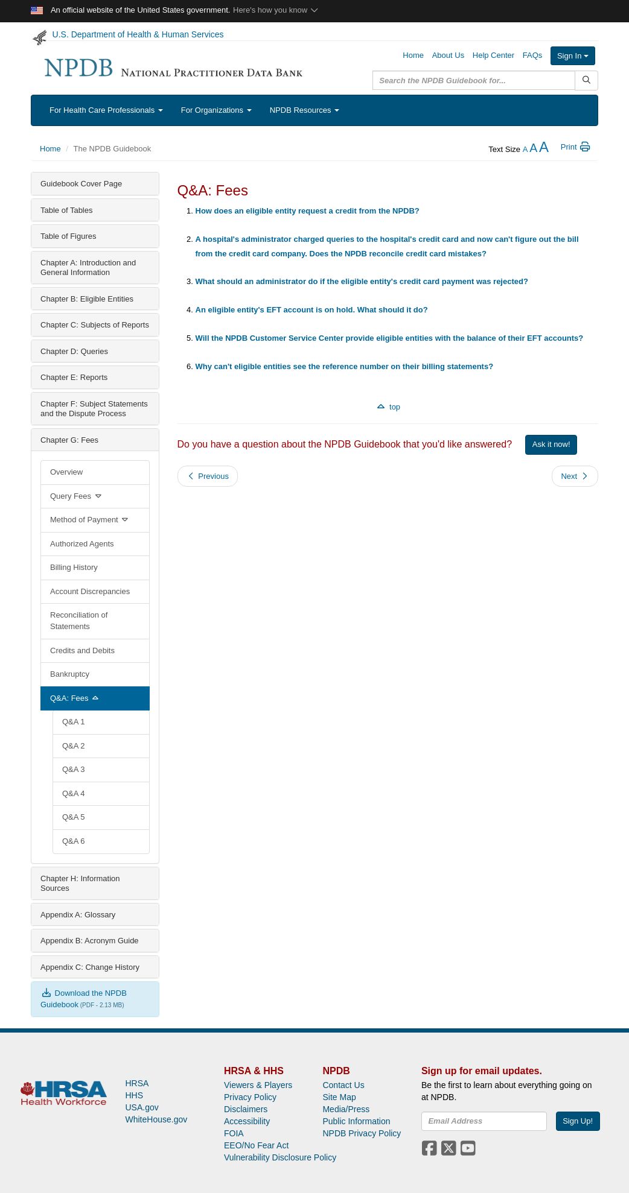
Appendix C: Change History (89, 967)
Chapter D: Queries (74, 351)
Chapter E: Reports (73, 377)
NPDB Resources (304, 110)
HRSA (136, 1083)
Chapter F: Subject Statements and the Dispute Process (94, 409)
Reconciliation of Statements (78, 620)
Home (413, 55)
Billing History (74, 567)
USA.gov (141, 1107)
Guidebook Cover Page (81, 183)
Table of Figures (68, 236)
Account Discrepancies (90, 591)
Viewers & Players (258, 1085)
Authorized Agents (82, 543)
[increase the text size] (544, 149)
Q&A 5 (73, 816)
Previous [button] (208, 476)
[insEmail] (484, 1121)
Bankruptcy (69, 674)
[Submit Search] (586, 80)
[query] (473, 80)
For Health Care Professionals (106, 110)
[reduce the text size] (525, 149)
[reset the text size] (533, 149)
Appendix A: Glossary (77, 914)
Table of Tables (66, 210)
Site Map (339, 1097)
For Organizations (216, 110)
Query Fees (76, 496)
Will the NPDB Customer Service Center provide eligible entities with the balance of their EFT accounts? (390, 338)
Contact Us (343, 1085)
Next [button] (575, 476)
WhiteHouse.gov (156, 1119)
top (387, 406)
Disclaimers (245, 1109)
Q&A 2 (73, 745)
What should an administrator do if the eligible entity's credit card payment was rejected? (362, 281)
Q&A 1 (73, 721)
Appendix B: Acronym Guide (89, 940)
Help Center (493, 55)
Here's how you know (276, 9)
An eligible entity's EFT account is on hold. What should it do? (312, 309)
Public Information (356, 1121)
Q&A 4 (73, 793)
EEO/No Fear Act (256, 1145)
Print (576, 146)
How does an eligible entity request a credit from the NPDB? (308, 210)
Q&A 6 (73, 841)
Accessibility (247, 1121)
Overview (66, 471)
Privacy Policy (250, 1097)
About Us (448, 55)
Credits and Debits (82, 650)
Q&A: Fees (75, 698)
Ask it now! (551, 444)
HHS (134, 1095)
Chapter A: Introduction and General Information (88, 267)
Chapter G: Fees (69, 440)
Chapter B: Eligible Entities (86, 298)
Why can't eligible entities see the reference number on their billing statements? (345, 366)
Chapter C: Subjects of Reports (94, 324)
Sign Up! (578, 1120)
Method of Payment (90, 519)
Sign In (573, 55)
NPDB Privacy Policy (361, 1133)
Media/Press (345, 1109)
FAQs (533, 55)
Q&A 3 (73, 769)
